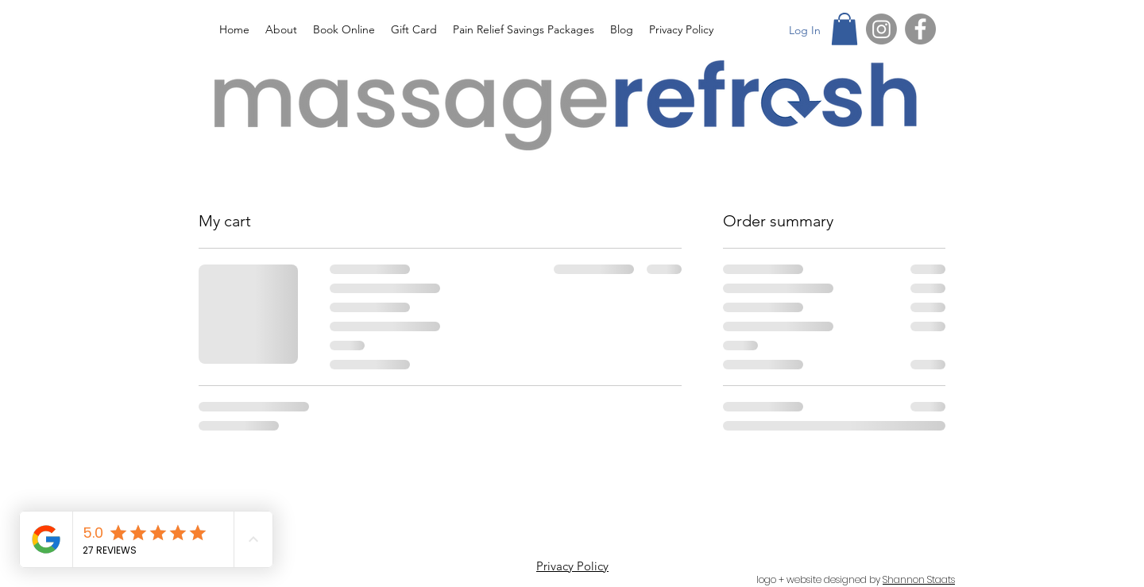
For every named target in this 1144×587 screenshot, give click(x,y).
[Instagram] (881, 29)
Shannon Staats (919, 579)
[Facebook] (920, 29)
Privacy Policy (572, 565)
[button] (844, 29)
